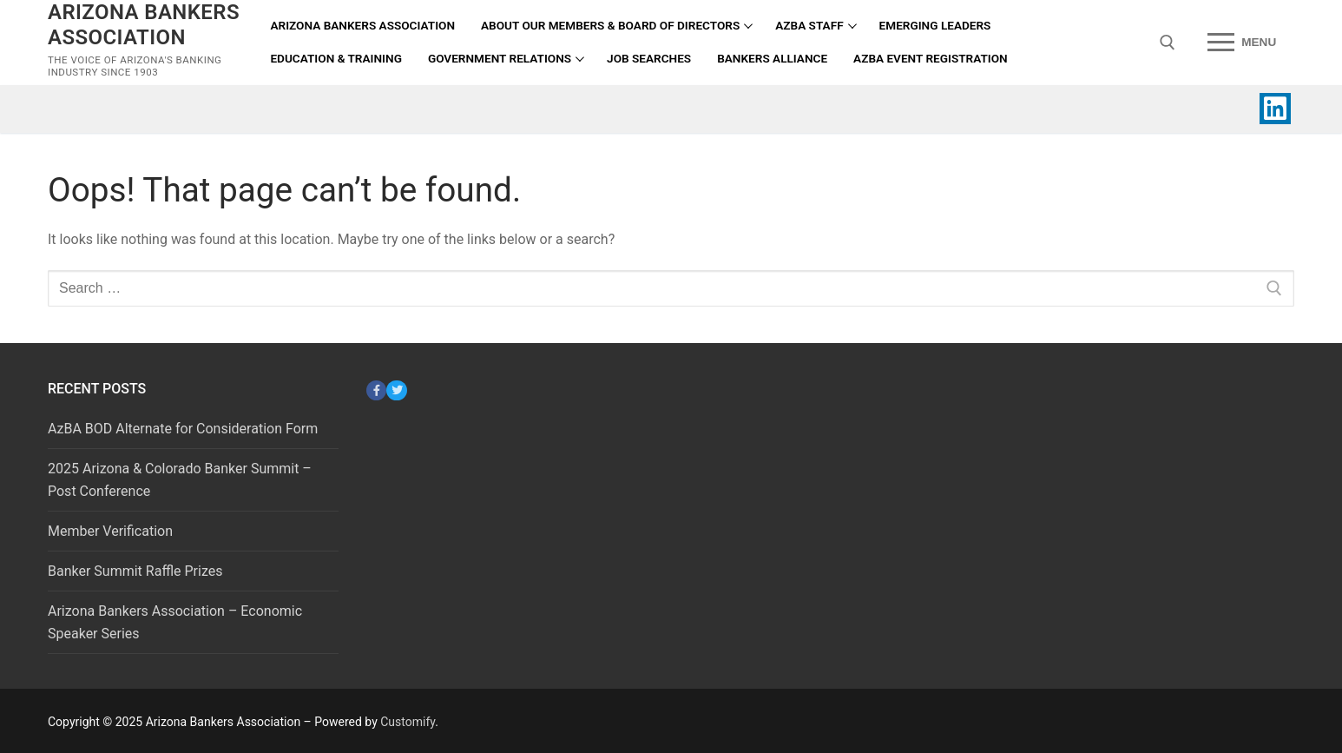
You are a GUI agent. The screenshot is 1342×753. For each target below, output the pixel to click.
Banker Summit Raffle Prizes (135, 571)
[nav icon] (1241, 42)
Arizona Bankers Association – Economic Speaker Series (175, 622)
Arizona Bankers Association (144, 25)
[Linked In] (1275, 108)
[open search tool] (1167, 42)
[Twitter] (396, 390)
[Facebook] (376, 390)
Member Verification (110, 531)
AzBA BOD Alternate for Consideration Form (183, 428)
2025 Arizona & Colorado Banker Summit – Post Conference (180, 479)
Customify (407, 722)
